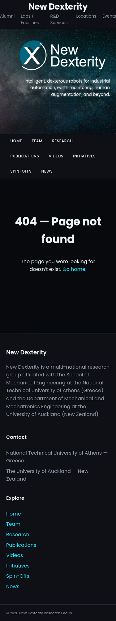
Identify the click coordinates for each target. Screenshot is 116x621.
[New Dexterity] (62, 56)
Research (62, 140)
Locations (86, 16)
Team (37, 140)
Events (109, 16)
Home (16, 140)
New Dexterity (58, 6)
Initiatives (84, 156)
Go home (73, 269)
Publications (25, 156)
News (47, 171)
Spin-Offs (21, 171)
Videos (56, 156)
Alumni (7, 16)
